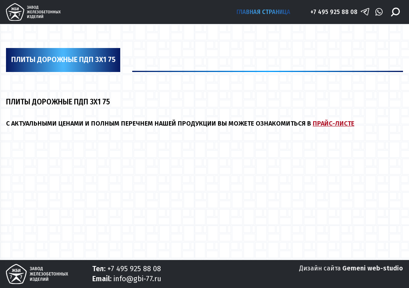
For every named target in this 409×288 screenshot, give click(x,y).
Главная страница (263, 12)
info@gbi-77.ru (137, 278)
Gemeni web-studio (372, 268)
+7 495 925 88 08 (333, 12)
